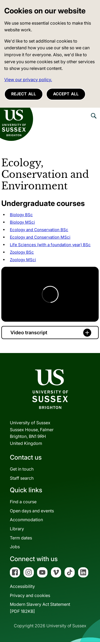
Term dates (21, 537)
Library (17, 528)
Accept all (66, 93)
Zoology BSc (22, 252)
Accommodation (26, 519)
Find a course (23, 501)
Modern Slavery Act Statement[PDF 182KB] (40, 608)
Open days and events (32, 510)
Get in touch (22, 469)
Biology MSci (22, 222)
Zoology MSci (23, 259)
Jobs (15, 546)
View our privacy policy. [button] (28, 79)
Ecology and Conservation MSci (40, 237)
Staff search (22, 478)
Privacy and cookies (30, 595)
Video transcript (28, 332)
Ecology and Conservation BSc (39, 229)
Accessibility (22, 586)
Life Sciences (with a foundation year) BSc (50, 244)
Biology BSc (21, 214)
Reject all (23, 93)
